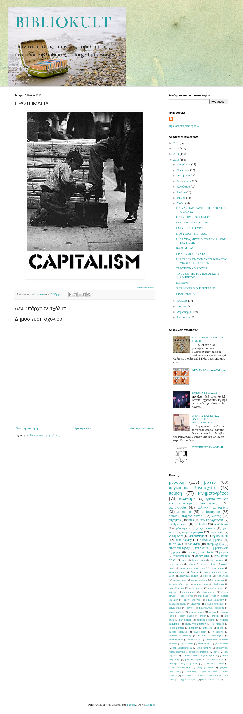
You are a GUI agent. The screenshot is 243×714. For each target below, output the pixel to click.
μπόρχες (223, 552)
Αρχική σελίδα (82, 428)
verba (190, 520)
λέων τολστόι (196, 587)
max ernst (186, 675)
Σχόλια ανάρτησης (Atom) (45, 435)
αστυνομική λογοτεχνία (192, 567)
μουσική (176, 482)
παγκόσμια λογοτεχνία (192, 487)
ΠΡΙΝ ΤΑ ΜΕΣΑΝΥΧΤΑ (190, 253)
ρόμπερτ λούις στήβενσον (183, 663)
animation (184, 512)
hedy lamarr (194, 639)
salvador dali (179, 579)
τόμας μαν (175, 544)
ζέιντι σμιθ (175, 607)
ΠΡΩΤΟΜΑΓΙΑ (185, 294)
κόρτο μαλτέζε (176, 627)
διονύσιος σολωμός (214, 603)
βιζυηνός (195, 603)
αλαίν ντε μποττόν (195, 623)
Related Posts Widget (144, 288)
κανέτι (190, 607)
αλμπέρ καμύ (201, 583)
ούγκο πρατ (199, 631)
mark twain (207, 552)
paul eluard (200, 675)
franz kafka (201, 548)
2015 (176, 148)
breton (203, 615)
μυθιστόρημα (211, 512)
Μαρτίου (182, 306)
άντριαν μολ (218, 579)
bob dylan (194, 544)
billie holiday (183, 540)
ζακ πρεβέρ (217, 623)
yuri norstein (221, 643)
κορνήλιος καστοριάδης (205, 655)
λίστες (216, 516)
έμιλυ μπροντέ (192, 599)
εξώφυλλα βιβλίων (211, 540)
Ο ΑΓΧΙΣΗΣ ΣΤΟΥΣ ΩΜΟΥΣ (193, 217)
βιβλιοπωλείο (220, 548)
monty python (176, 563)
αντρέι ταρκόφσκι (192, 532)
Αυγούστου (184, 186)
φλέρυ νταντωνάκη (179, 667)
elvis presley (209, 591)
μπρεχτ (177, 552)
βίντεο (210, 482)
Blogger (149, 704)
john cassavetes (209, 671)
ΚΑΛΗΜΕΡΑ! (184, 248)
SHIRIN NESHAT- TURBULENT (195, 288)
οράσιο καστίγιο (178, 631)
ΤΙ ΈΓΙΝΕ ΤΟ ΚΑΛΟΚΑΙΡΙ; (208, 447)
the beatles (201, 524)
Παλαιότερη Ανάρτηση (140, 428)
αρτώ (216, 651)
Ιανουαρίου (184, 317)
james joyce (187, 595)
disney (184, 559)
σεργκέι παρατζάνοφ (180, 635)
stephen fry (204, 643)
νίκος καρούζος (177, 571)
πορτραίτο (218, 631)
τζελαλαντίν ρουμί (214, 663)
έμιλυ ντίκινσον (215, 599)
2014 (176, 154)
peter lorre (187, 643)
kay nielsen (185, 619)
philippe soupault (206, 619)
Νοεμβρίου (183, 170)
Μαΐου (181, 203)
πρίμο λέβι (215, 679)
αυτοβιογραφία (215, 544)
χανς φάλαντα (205, 667)
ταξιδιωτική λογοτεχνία (211, 635)
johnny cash (211, 639)
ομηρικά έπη (189, 591)
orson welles (221, 575)
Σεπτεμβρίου (184, 181)
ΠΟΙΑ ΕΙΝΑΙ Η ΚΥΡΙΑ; (190, 228)
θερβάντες (219, 583)
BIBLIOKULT (63, 22)
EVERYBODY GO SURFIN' (193, 222)
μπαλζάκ (207, 627)
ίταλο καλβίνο (204, 647)
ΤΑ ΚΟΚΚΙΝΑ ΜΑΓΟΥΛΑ (192, 268)
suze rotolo (215, 675)
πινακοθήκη (187, 499)
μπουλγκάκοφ (217, 567)
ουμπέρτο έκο (196, 611)
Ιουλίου (181, 192)
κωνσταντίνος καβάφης (211, 607)
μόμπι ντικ (216, 532)
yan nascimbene (199, 579)
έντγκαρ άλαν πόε (178, 583)
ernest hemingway (179, 548)
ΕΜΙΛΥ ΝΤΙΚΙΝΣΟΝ (204, 392)
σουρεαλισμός (197, 536)
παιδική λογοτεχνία (211, 520)
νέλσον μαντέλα (215, 659)
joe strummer (217, 559)
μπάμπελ (193, 627)
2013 (176, 159)
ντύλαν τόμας (202, 555)
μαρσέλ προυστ (216, 587)
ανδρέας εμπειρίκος (199, 651)
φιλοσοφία (182, 528)
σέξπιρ (212, 611)
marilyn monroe (178, 524)
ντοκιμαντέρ (176, 536)
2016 (176, 143)
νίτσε (203, 679)
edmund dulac (176, 639)
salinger (192, 563)
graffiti (215, 615)
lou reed (206, 575)
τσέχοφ (191, 552)
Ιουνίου (181, 197)
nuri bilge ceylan (207, 595)
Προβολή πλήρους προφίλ (184, 126)
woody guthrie (208, 563)
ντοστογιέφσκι (181, 555)
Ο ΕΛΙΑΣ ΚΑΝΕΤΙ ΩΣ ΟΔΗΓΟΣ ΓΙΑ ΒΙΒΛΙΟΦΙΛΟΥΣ (205, 419)
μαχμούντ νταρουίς (188, 679)
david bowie (221, 524)
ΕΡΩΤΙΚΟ (182, 282)
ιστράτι (185, 655)
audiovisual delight (188, 575)
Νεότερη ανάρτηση (27, 428)
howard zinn (199, 559)
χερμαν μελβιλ (220, 536)
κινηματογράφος (213, 493)
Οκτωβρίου (184, 175)
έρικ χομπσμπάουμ (182, 647)
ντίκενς (172, 591)
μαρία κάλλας (176, 611)
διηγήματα (175, 520)
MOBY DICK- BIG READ (191, 233)
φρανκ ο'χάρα (187, 615)
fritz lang (191, 671)
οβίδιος (220, 627)
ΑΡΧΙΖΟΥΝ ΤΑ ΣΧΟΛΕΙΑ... (209, 369)
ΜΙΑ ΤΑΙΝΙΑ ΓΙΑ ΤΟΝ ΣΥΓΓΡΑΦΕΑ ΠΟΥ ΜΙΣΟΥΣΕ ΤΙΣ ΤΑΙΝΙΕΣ (201, 261)
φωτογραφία (177, 507)
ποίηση (175, 493)
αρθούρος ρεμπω (178, 603)
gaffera (131, 704)
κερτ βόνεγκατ (176, 587)
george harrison (205, 528)
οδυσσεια (194, 571)
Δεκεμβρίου (184, 164)
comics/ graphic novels (186, 516)
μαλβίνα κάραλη (193, 659)
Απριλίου (182, 300)
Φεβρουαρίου (185, 312)
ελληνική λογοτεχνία (213, 507)
